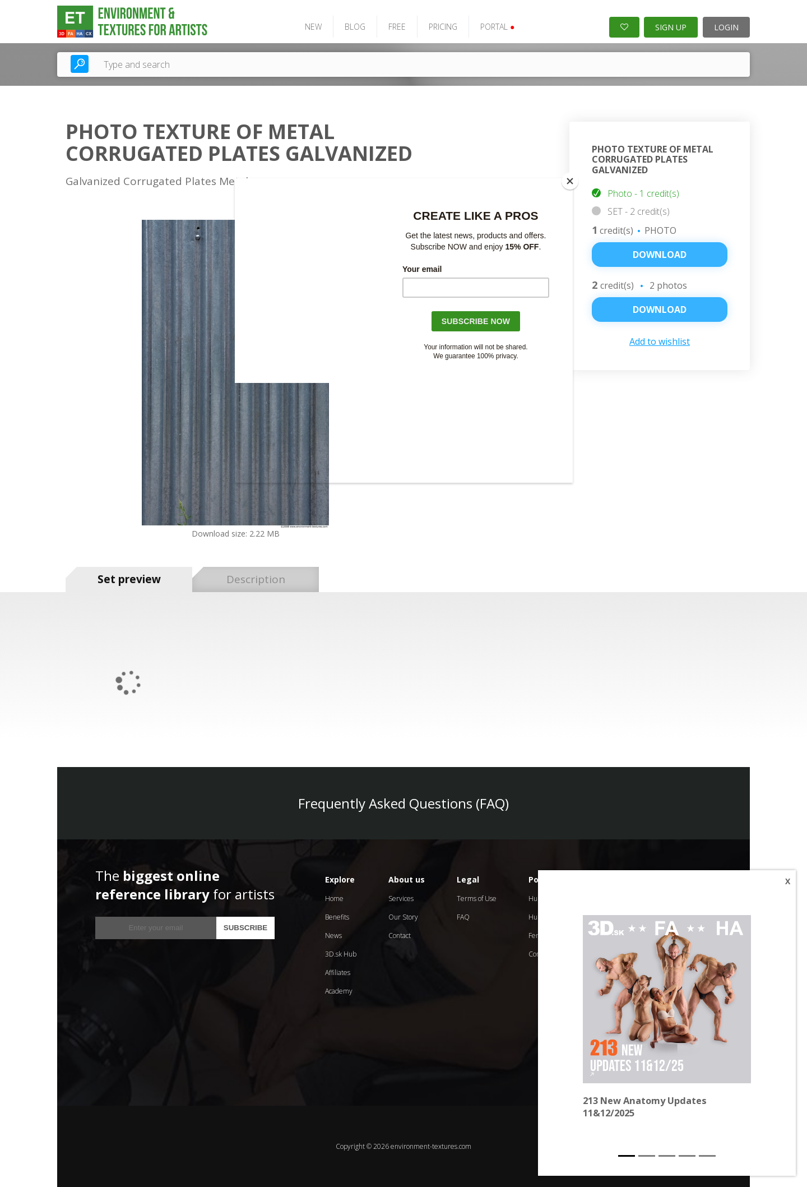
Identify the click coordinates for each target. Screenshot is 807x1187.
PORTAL (497, 26)
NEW (313, 26)
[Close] (570, 181)
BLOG (355, 26)
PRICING (443, 26)
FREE (397, 26)
